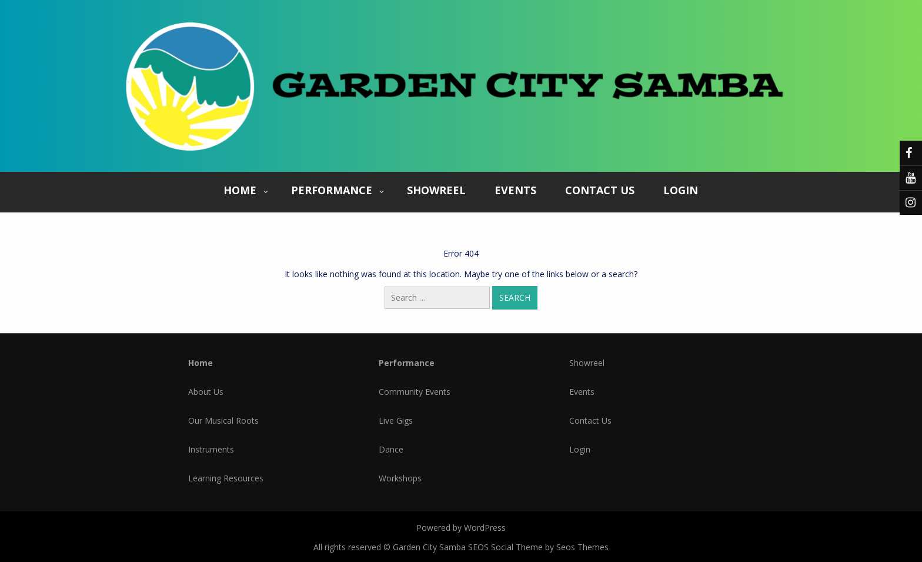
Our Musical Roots (223, 420)
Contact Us (599, 190)
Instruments (211, 449)
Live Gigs (396, 420)
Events (515, 190)
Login (680, 190)
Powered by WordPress (461, 527)
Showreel (436, 190)
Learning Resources (225, 478)
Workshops (400, 478)
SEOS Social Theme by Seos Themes (538, 547)
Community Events (414, 391)
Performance (331, 190)
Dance (391, 449)
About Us (205, 391)
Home (239, 190)
